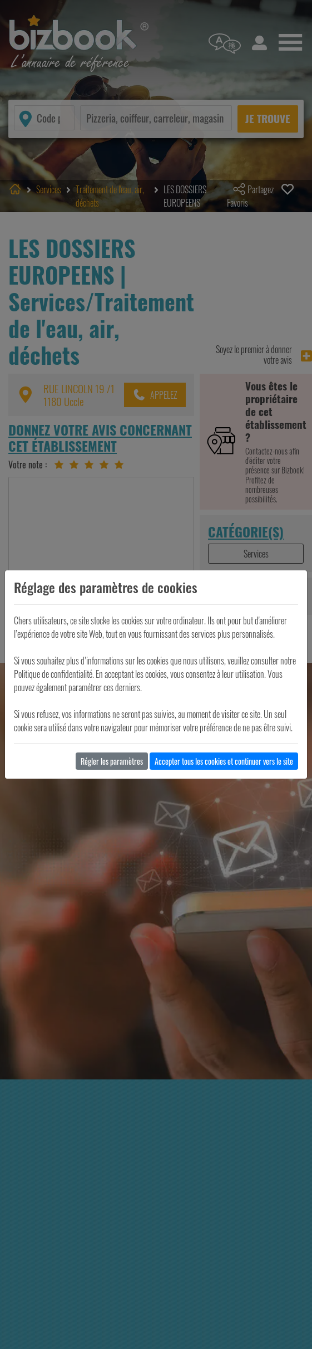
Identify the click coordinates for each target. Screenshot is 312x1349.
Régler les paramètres (112, 761)
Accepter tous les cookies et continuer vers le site (224, 761)
